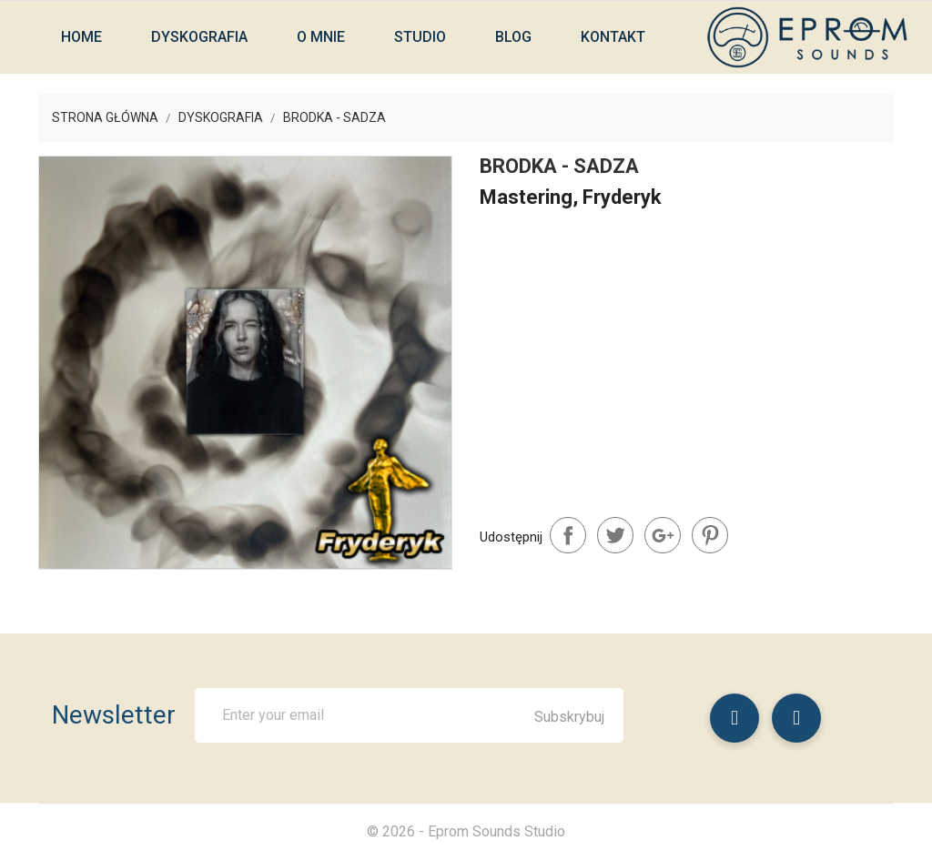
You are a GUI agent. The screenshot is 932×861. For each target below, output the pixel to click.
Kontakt (613, 37)
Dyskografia (199, 37)
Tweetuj (615, 535)
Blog (513, 37)
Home (81, 37)
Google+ (662, 535)
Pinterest (710, 535)
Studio (420, 37)
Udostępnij (568, 535)
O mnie (321, 37)
